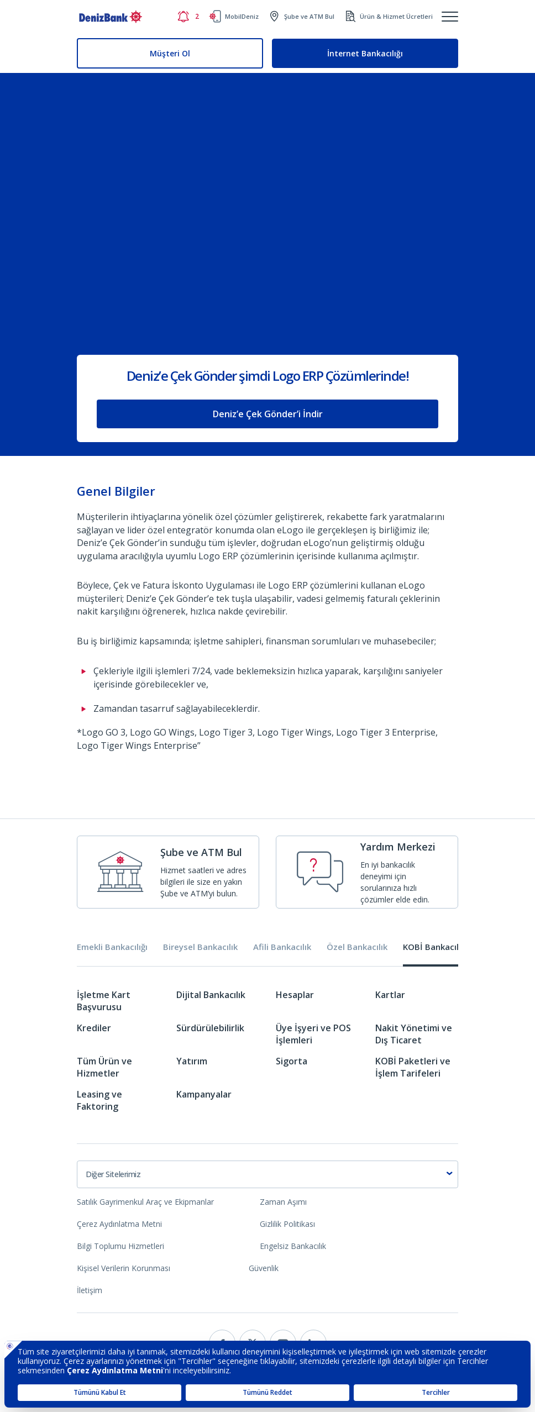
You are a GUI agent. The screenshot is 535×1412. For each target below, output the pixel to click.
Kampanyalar (204, 1094)
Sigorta (291, 1061)
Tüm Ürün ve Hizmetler (104, 1067)
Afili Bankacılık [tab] (282, 947)
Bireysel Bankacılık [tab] (200, 947)
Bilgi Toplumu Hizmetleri (120, 1246)
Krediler (94, 1028)
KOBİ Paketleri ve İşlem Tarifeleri (412, 1067)
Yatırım (191, 1061)
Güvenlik (264, 1268)
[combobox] (267, 1174)
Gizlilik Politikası (287, 1224)
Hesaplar (295, 995)
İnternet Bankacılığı (365, 53)
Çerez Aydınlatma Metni (119, 1224)
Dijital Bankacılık (210, 995)
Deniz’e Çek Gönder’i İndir (268, 414)
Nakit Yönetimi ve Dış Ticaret (413, 1034)
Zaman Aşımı (283, 1201)
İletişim (89, 1290)
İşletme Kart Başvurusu (103, 1001)
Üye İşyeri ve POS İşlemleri (313, 1034)
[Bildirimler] (188, 16)
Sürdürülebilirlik (210, 1028)
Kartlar (390, 995)
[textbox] (267, 1174)
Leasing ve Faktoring (99, 1100)
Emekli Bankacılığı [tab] (112, 947)
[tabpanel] (267, 1054)
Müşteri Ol (170, 53)
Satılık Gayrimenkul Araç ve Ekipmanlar (145, 1201)
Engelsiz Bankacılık (293, 1246)
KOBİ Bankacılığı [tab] (435, 947)
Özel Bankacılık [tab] (357, 947)
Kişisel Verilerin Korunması (123, 1268)
